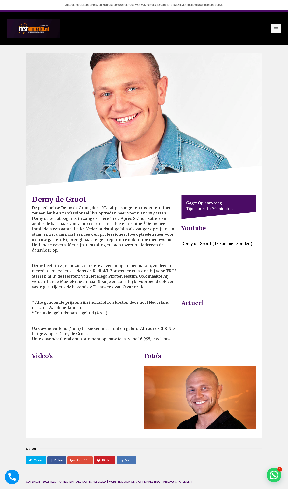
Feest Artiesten (62, 482)
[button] (274, 475)
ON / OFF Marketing (145, 482)
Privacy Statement (177, 482)
